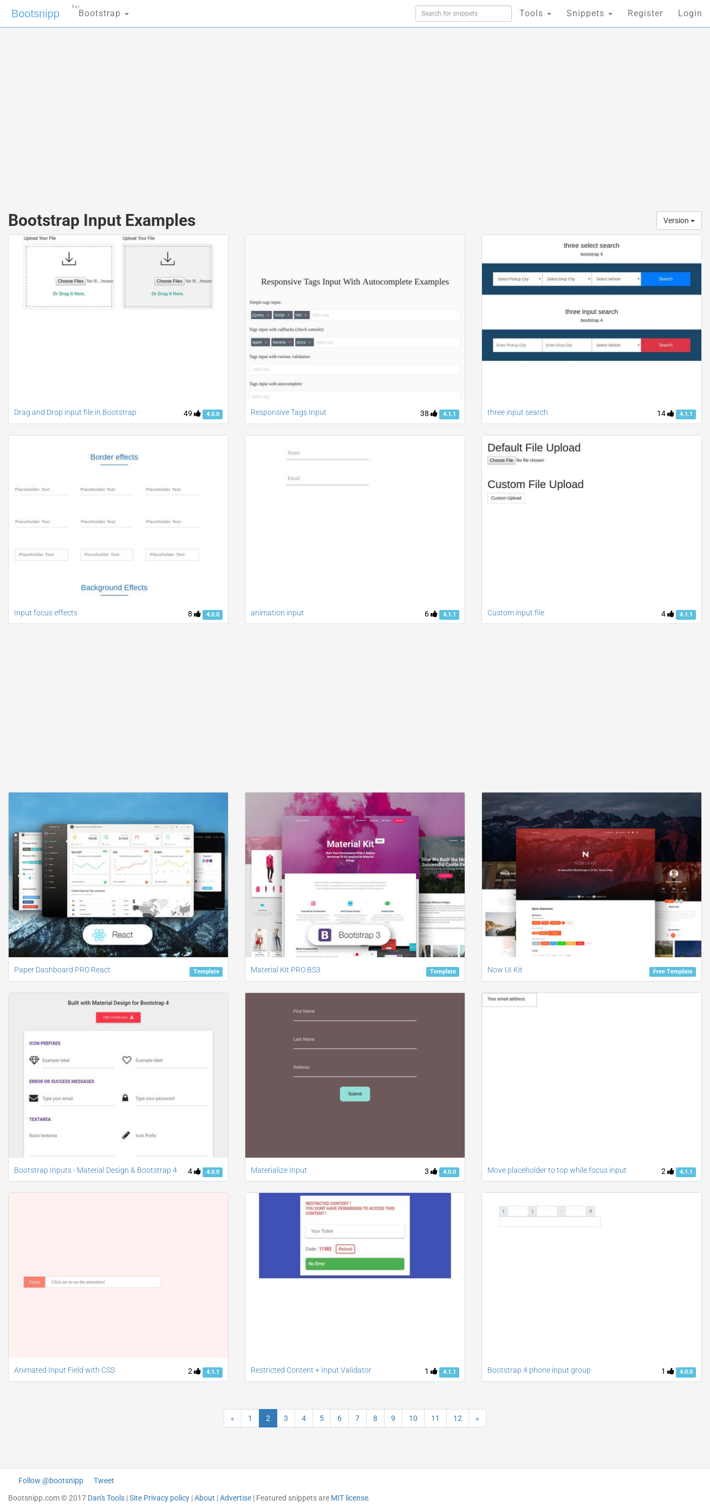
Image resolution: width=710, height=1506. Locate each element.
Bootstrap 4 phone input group (539, 1370)
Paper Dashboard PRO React (62, 969)
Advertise (235, 1498)
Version (679, 220)
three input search (517, 412)
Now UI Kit (505, 969)
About (204, 1498)
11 (435, 1418)
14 (665, 413)
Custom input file (515, 612)
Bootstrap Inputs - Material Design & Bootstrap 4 (95, 1170)
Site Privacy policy (159, 1498)
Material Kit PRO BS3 (286, 969)
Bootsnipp (35, 14)
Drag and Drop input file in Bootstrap (75, 412)
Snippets (589, 13)
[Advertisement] (274, 114)
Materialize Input (279, 1170)
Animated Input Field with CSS (64, 1370)
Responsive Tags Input (289, 412)
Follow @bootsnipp (50, 1480)
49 (192, 413)
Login (690, 13)
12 (457, 1418)
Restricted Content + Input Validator (311, 1370)
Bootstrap (100, 10)
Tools (535, 13)
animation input (277, 612)
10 (413, 1418)
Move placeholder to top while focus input (557, 1170)
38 (429, 413)
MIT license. (350, 1498)
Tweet (104, 1480)
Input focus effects (45, 612)
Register (645, 13)
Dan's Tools (106, 1498)
